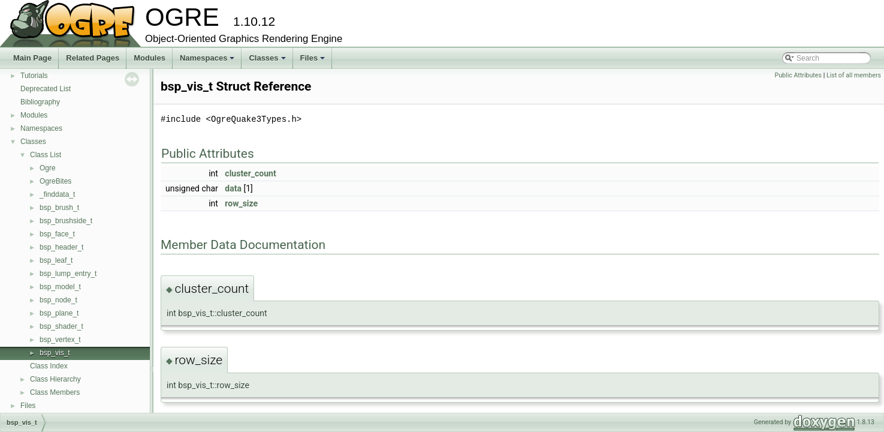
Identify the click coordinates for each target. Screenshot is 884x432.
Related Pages (92, 57)
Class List (45, 155)
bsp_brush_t (59, 207)
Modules (149, 57)
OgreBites (55, 181)
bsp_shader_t (61, 326)
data (233, 188)
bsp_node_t (58, 300)
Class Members (55, 392)
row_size (241, 203)
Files (313, 61)
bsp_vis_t (55, 353)
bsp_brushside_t (66, 221)
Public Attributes (798, 75)
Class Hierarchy (55, 379)
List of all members (853, 75)
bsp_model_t (60, 287)
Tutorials (34, 75)
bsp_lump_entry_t (68, 273)
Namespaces (208, 61)
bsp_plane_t (59, 313)
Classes (268, 61)
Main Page (32, 57)
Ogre (48, 168)
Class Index (49, 366)
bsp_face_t (57, 234)
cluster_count (250, 173)
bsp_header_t (61, 247)
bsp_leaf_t (56, 260)
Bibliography (40, 102)
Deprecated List (45, 89)
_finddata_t (57, 194)
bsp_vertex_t (60, 339)
